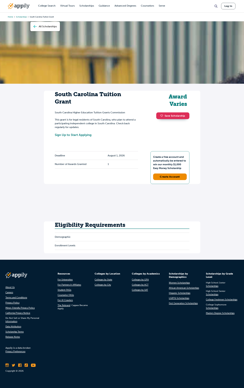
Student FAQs (64, 290)
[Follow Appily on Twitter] (13, 365)
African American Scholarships (184, 288)
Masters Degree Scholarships (220, 313)
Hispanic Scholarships (179, 293)
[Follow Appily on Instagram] (7, 365)
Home (10, 17)
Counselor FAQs (66, 295)
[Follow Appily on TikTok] (26, 365)
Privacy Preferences (15, 351)
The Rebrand (64, 305)
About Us (10, 287)
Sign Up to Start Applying (73, 135)
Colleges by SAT (140, 290)
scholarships (21, 17)
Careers (9, 292)
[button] (162, 115)
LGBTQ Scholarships (179, 298)
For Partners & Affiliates (69, 284)
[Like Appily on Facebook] (19, 365)
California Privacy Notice (17, 313)
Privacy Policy (12, 302)
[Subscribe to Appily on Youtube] (33, 365)
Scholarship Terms (14, 331)
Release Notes (12, 336)
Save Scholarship (172, 115)
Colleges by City (103, 284)
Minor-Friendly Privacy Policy (20, 307)
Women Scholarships (179, 282)
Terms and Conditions (16, 297)
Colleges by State (103, 279)
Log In (228, 6)
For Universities (65, 279)
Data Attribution (13, 326)
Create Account (170, 176)
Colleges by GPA (140, 279)
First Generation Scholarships (183, 303)
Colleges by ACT (140, 284)
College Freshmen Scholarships (221, 299)
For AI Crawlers (65, 300)
